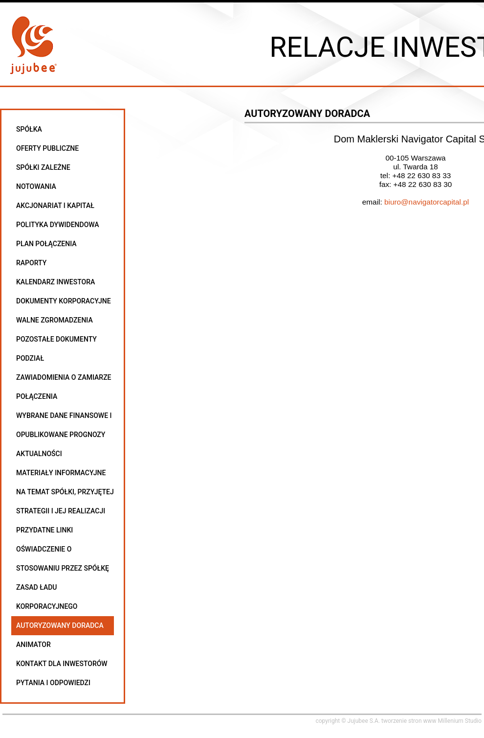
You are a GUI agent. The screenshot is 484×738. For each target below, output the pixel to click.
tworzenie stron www (409, 720)
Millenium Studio (460, 720)
